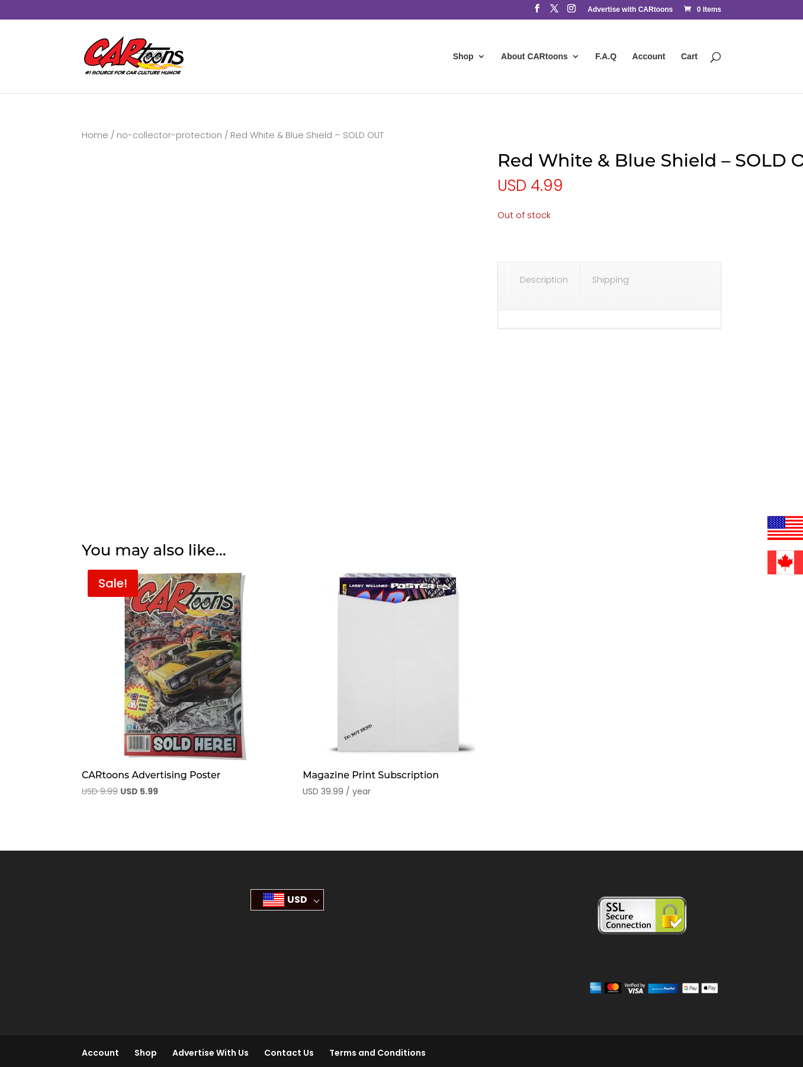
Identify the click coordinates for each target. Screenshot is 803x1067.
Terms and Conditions (377, 1053)
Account (649, 56)
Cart (689, 56)
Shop (463, 56)
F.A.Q (605, 56)
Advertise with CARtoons (630, 10)
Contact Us (289, 1053)
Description (544, 280)
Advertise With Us (210, 1053)
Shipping (610, 280)
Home (95, 135)
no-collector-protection (169, 135)
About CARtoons (534, 56)
